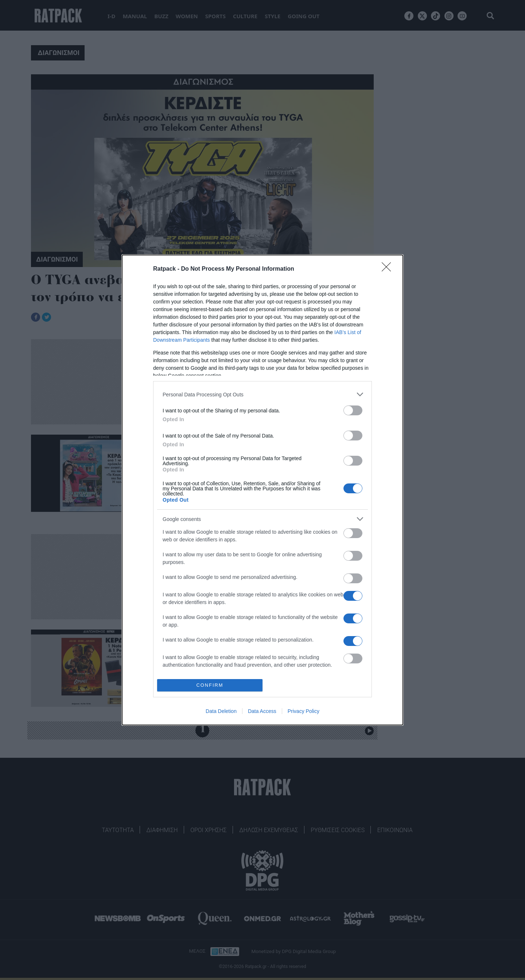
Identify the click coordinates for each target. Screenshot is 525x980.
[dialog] (262, 490)
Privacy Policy (303, 711)
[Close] (389, 269)
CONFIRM (209, 685)
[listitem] (262, 394)
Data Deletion (221, 711)
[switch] (352, 410)
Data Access (262, 711)
